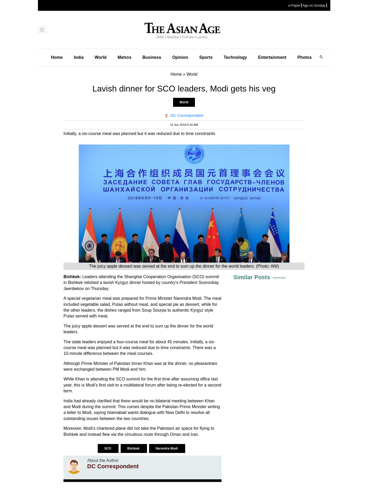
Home (57, 57)
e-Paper (294, 5)
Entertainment (272, 57)
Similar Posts (251, 277)
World (100, 57)
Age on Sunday (314, 5)
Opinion (180, 57)
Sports (206, 57)
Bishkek (133, 448)
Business (152, 57)
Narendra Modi (167, 448)
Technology (235, 57)
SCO (108, 448)
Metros (124, 57)
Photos (304, 57)
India (79, 57)
